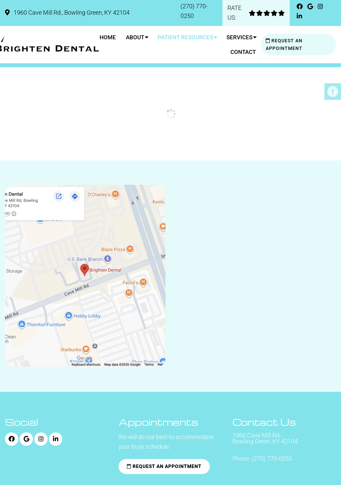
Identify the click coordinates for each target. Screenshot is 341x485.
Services (239, 37)
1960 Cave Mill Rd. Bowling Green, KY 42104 (265, 438)
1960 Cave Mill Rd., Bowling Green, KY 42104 (71, 12)
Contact (243, 52)
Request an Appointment (284, 44)
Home (108, 37)
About (135, 37)
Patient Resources (185, 37)
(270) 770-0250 (272, 459)
